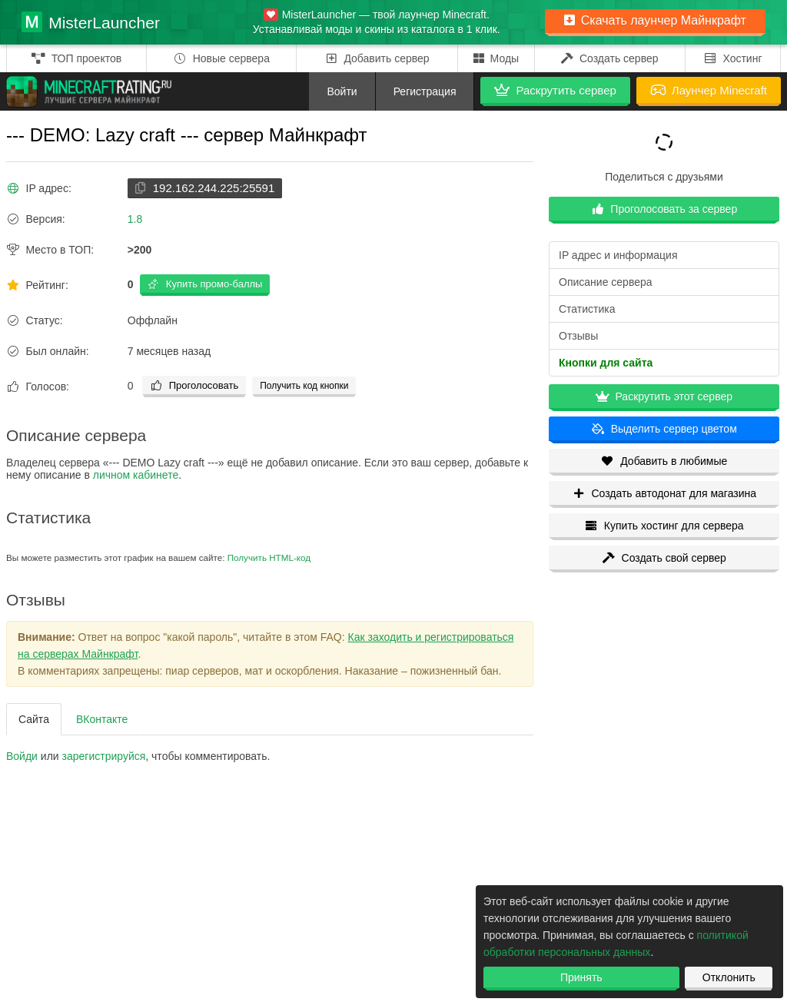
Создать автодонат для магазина (664, 493)
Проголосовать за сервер (664, 209)
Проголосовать (194, 385)
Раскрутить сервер (555, 90)
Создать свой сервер (664, 558)
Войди (22, 756)
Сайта (33, 719)
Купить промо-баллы (205, 284)
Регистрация (425, 91)
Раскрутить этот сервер (664, 396)
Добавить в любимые (664, 461)
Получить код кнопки (304, 385)
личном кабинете (135, 475)
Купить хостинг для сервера (663, 525)
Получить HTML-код (268, 557)
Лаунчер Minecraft (708, 90)
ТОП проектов (76, 58)
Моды (496, 58)
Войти (342, 91)
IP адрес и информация (618, 255)
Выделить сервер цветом (664, 429)
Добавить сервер (377, 58)
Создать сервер (610, 58)
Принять (581, 977)
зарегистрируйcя (104, 756)
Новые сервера (221, 58)
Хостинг (732, 58)
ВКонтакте (102, 719)
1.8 (135, 219)
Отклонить (728, 977)
